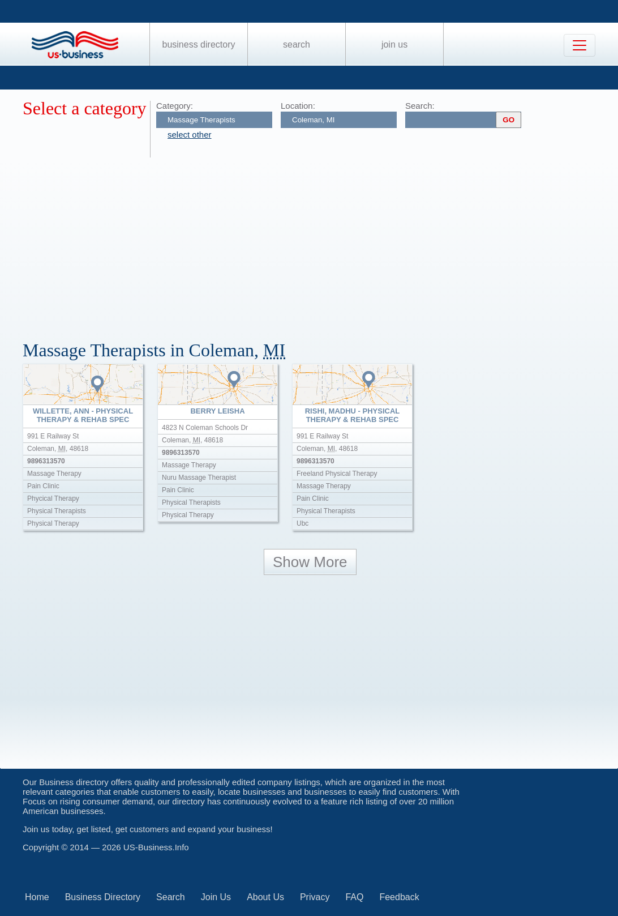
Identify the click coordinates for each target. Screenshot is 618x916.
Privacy (314, 897)
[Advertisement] (320, 242)
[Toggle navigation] (579, 45)
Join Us (394, 44)
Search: (420, 105)
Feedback (399, 897)
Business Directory (198, 44)
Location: (298, 105)
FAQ (354, 897)
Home (37, 897)
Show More (310, 561)
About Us (265, 897)
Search (296, 44)
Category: (174, 105)
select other (190, 134)
